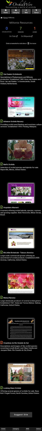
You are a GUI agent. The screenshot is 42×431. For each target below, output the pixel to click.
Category (16, 429)
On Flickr (13, 36)
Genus (6, 18)
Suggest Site (21, 414)
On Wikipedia (27, 36)
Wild (27, 429)
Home (3, 429)
